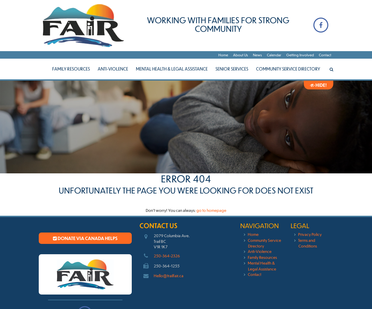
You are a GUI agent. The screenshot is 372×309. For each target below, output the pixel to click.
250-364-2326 (167, 255)
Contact (325, 55)
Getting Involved (300, 55)
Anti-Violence (113, 69)
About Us (240, 55)
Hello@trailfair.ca (168, 275)
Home (223, 55)
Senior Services (231, 69)
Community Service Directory (288, 69)
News (257, 55)
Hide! (318, 85)
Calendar (274, 55)
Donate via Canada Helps (85, 238)
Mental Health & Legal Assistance (172, 69)
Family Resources (71, 69)
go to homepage (211, 210)
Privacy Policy (310, 234)
